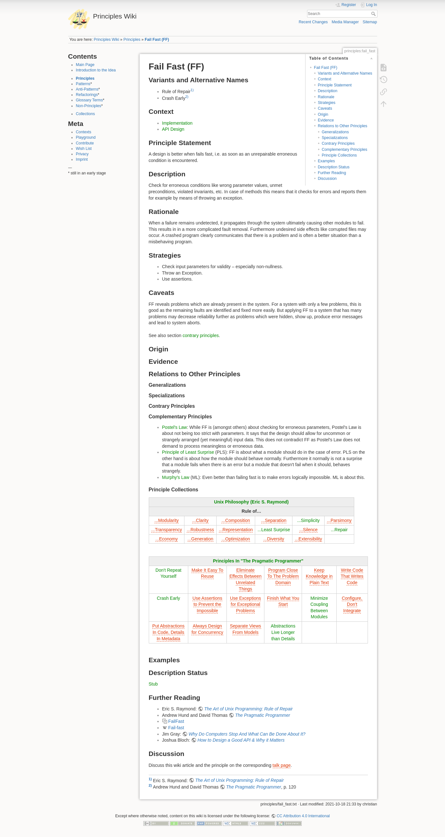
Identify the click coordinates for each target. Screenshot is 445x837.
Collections (85, 114)
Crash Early (168, 598)
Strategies (326, 102)
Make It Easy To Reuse (207, 573)
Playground (86, 137)
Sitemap (370, 22)
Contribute (85, 143)
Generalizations (335, 132)
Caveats (325, 108)
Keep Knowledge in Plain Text (319, 576)
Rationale (326, 97)
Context (324, 79)
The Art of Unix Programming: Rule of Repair (248, 708)
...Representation (236, 529)
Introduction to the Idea (96, 70)
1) (192, 90)
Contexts (83, 132)
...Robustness (200, 529)
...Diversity (273, 538)
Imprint (82, 159)
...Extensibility (308, 538)
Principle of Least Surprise (188, 452)
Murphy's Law (176, 477)
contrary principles (201, 335)
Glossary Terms (89, 100)
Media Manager (345, 22)
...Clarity (200, 520)
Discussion (327, 178)
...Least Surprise (273, 529)
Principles (132, 39)
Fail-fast (176, 727)
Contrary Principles (338, 143)
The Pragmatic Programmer (262, 715)
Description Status (333, 167)
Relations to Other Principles (342, 126)
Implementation (177, 123)
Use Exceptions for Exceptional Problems (245, 604)
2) (187, 97)
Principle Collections (339, 155)
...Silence (308, 529)
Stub (153, 683)
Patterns (83, 84)
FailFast (176, 721)
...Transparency (166, 529)
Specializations (335, 138)
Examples (326, 161)
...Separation (273, 520)
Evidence (326, 120)
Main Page (85, 64)
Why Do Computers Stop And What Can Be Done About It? (247, 734)
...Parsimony (339, 520)
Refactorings (87, 94)
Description (327, 91)
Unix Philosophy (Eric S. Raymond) (251, 501)
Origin (323, 114)
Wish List (84, 148)
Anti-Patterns (87, 89)
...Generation (200, 538)
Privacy (82, 154)
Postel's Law (174, 427)
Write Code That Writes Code (352, 576)
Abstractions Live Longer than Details (283, 632)
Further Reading (332, 173)
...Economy (166, 538)
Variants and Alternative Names (345, 73)
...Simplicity (308, 520)
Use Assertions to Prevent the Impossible (207, 604)
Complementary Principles (344, 149)
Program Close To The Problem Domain (283, 576)
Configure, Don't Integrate (352, 604)
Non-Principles (88, 106)
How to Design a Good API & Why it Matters (240, 740)
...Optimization (235, 538)
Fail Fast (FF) (157, 39)
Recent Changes (313, 22)
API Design (173, 129)
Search (374, 13)
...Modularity (166, 520)
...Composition (235, 520)
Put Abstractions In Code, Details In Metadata (168, 632)
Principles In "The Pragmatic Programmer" (258, 560)
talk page (282, 765)
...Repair (339, 529)
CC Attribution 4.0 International (303, 816)
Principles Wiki (106, 39)
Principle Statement (335, 85)
